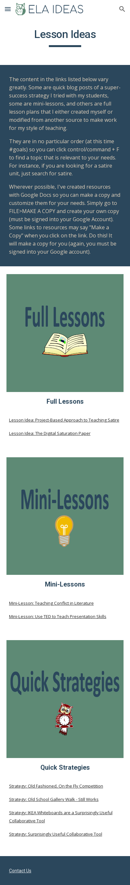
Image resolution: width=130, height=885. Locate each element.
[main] (65, 37)
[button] (8, 9)
